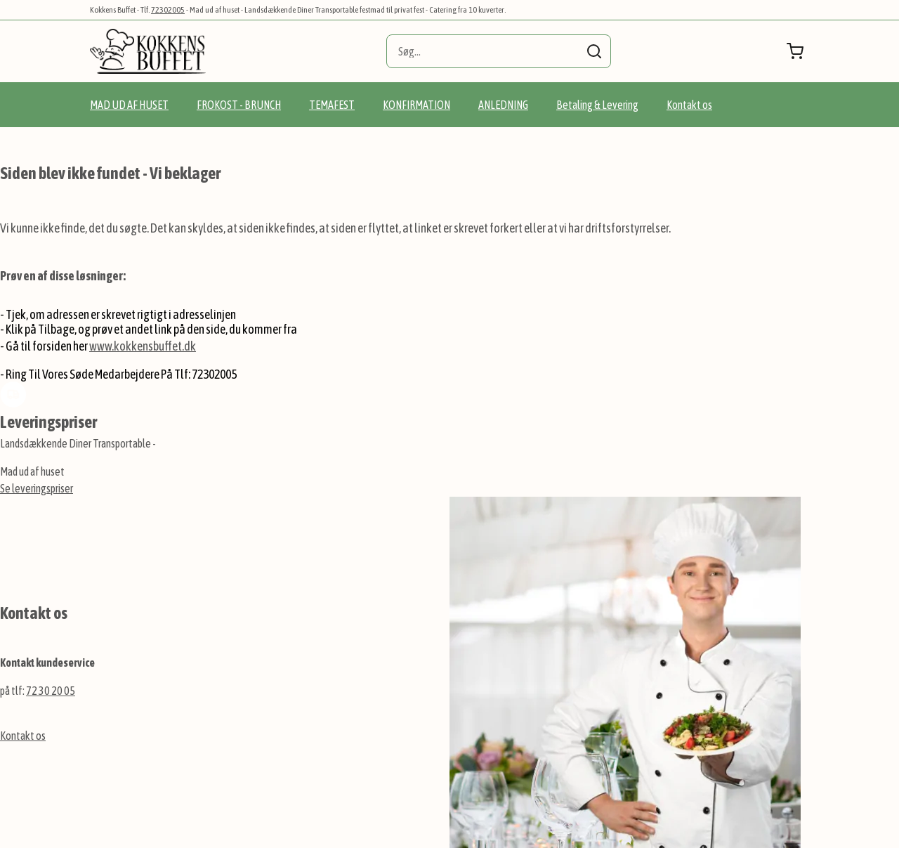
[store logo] (148, 51)
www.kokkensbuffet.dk (142, 346)
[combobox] (498, 51)
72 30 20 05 (50, 690)
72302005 (168, 10)
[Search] (594, 51)
